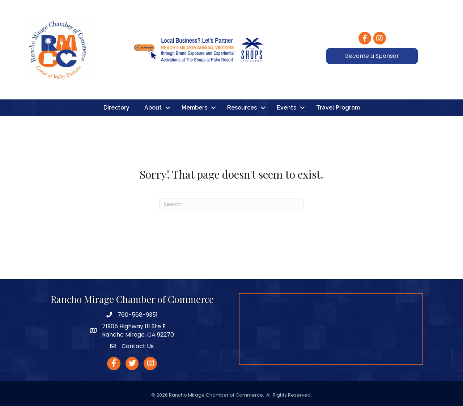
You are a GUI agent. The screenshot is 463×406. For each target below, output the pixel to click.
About (153, 107)
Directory (116, 107)
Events (286, 107)
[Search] (231, 204)
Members (194, 107)
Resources (242, 107)
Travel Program (338, 107)
